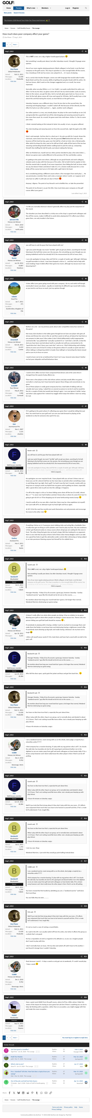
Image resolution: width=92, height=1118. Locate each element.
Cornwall (20, 395)
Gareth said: (31, 565)
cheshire (20, 434)
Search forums (19, 13)
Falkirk (21, 590)
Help (75, 1107)
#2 (86, 202)
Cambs (21, 349)
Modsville (20, 79)
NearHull (80, 1083)
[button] (37, 8)
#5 (86, 322)
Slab (81, 1066)
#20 (85, 997)
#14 (85, 735)
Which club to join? (17, 1064)
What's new (31, 8)
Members (45, 8)
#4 (86, 279)
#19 (85, 956)
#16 (85, 818)
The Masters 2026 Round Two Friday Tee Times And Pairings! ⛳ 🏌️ (27, 20)
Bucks (21, 548)
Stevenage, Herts (17, 765)
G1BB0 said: (31, 867)
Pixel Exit (68, 1115)
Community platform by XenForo (40, 1115)
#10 (85, 559)
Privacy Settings (57, 1109)
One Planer (8, 37)
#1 (86, 51)
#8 (86, 445)
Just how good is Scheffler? (20, 1049)
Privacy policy (68, 1107)
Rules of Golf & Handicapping (35, 1083)
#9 (86, 520)
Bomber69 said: (32, 654)
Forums (19, 8)
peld (12, 1059)
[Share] (82, 51)
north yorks (19, 229)
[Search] (86, 8)
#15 (85, 776)
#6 (86, 368)
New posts (8, 13)
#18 (85, 906)
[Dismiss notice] (87, 19)
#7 (86, 406)
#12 (85, 648)
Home (8, 8)
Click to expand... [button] (56, 472)
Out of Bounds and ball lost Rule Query (24, 1081)
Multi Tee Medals (17, 1057)
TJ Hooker (14, 1083)
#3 (86, 240)
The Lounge (30, 1052)
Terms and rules (57, 1107)
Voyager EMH (78, 1052)
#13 (85, 687)
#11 (85, 610)
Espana (20, 1028)
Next (14, 44)
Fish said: (30, 912)
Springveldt (79, 1059)
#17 (85, 861)
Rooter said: (31, 450)
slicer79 (13, 1066)
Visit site (13, 81)
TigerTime (14, 1052)
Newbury (20, 268)
